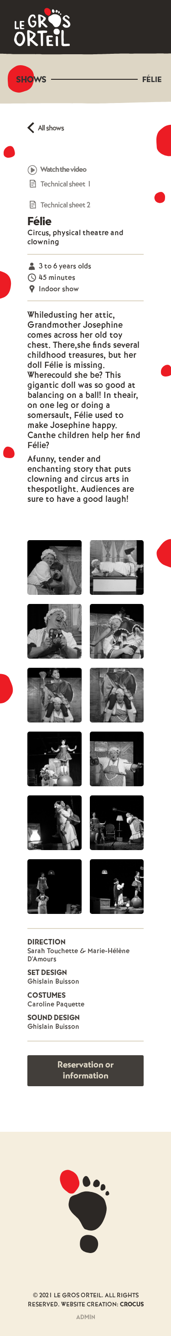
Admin (85, 1317)
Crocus (132, 1304)
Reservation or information (85, 1070)
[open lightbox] (54, 567)
